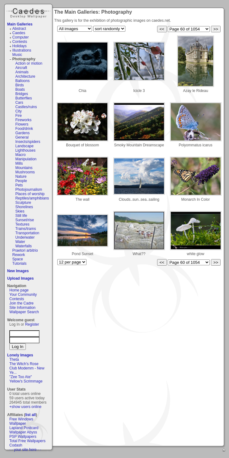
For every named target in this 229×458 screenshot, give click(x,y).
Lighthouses (25, 150)
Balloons (22, 81)
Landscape (24, 146)
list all (30, 415)
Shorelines (24, 207)
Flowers (21, 124)
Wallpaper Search (24, 312)
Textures (22, 224)
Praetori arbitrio (25, 250)
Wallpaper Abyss (23, 432)
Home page (19, 290)
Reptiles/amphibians (32, 198)
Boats (20, 89)
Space (17, 259)
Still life (21, 215)
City (18, 111)
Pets (19, 185)
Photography (23, 59)
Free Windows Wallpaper (21, 421)
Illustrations (21, 50)
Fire (18, 115)
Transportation (27, 233)
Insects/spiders (27, 142)
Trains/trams (25, 229)
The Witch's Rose (24, 364)
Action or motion (28, 63)
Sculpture (23, 202)
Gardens (22, 133)
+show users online (25, 407)
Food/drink (24, 128)
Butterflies (23, 98)
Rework (18, 255)
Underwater (25, 237)
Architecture (25, 76)
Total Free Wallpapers (27, 441)
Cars (19, 102)
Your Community (23, 294)
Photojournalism (28, 189)
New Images (18, 271)
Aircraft (21, 68)
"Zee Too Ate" (20, 377)
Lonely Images (20, 355)
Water (20, 242)
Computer (20, 37)
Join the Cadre (21, 303)
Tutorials (19, 263)
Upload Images (20, 278)
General (22, 137)
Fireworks (23, 120)
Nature (20, 176)
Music (17, 55)
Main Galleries (19, 24)
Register (32, 324)
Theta (14, 359)
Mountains (23, 168)
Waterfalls (23, 246)
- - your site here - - (25, 449)
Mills (19, 163)
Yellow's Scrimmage (26, 381)
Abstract (19, 28)
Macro (20, 155)
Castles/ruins (26, 107)
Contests (19, 41)
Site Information (22, 307)
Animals (22, 72)
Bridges (21, 94)
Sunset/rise (24, 220)
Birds (19, 85)
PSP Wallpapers (22, 436)
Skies (19, 211)
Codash (15, 445)
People (21, 181)
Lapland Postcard (23, 428)
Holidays (19, 46)
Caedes (29, 12)
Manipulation (25, 159)
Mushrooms (25, 172)
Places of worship (29, 194)
